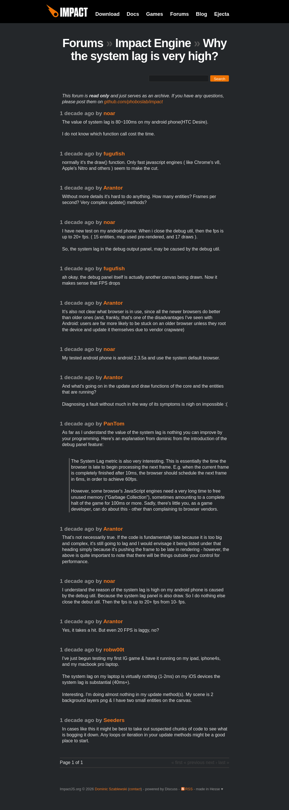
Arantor (113, 188)
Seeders (114, 720)
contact (135, 789)
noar (109, 113)
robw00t (114, 650)
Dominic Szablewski (111, 789)
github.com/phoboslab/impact (133, 101)
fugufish (114, 154)
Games (154, 14)
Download (107, 14)
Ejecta (221, 14)
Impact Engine (153, 43)
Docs (133, 14)
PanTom (114, 424)
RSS (188, 789)
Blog (201, 14)
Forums (179, 14)
